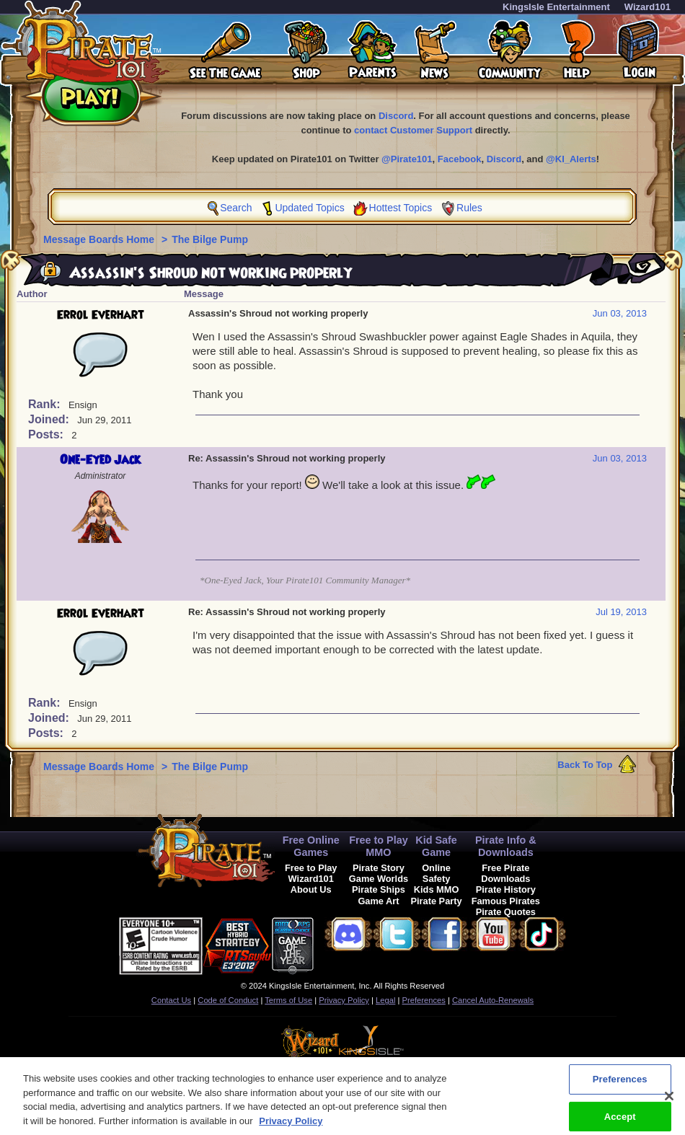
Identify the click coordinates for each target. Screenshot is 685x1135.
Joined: (50, 419)
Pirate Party (436, 901)
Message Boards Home (100, 239)
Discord (396, 115)
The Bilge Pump (210, 239)
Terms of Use (288, 1000)
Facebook (460, 159)
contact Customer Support (413, 130)
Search (236, 207)
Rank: (45, 404)
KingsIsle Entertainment (556, 6)
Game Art (378, 901)
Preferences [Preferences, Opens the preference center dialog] (620, 1085)
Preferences (424, 1000)
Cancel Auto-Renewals (493, 1000)
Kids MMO (436, 889)
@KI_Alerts (571, 159)
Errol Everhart (100, 315)
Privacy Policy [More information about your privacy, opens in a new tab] (290, 1127)
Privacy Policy (344, 1000)
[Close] (669, 1102)
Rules (469, 207)
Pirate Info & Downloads (505, 846)
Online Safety (436, 873)
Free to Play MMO (378, 846)
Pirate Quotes (506, 911)
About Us (311, 889)
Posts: (47, 434)
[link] (350, 943)
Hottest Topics (401, 207)
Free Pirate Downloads (505, 873)
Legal (385, 1000)
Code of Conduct (228, 1000)
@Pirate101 (407, 159)
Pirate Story (379, 867)
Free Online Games (311, 846)
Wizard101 (647, 6)
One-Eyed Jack (100, 460)
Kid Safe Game (436, 846)
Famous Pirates (506, 901)
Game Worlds (378, 878)
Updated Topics (309, 207)
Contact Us (171, 1000)
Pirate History (506, 889)
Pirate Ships (378, 889)
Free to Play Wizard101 (311, 873)
